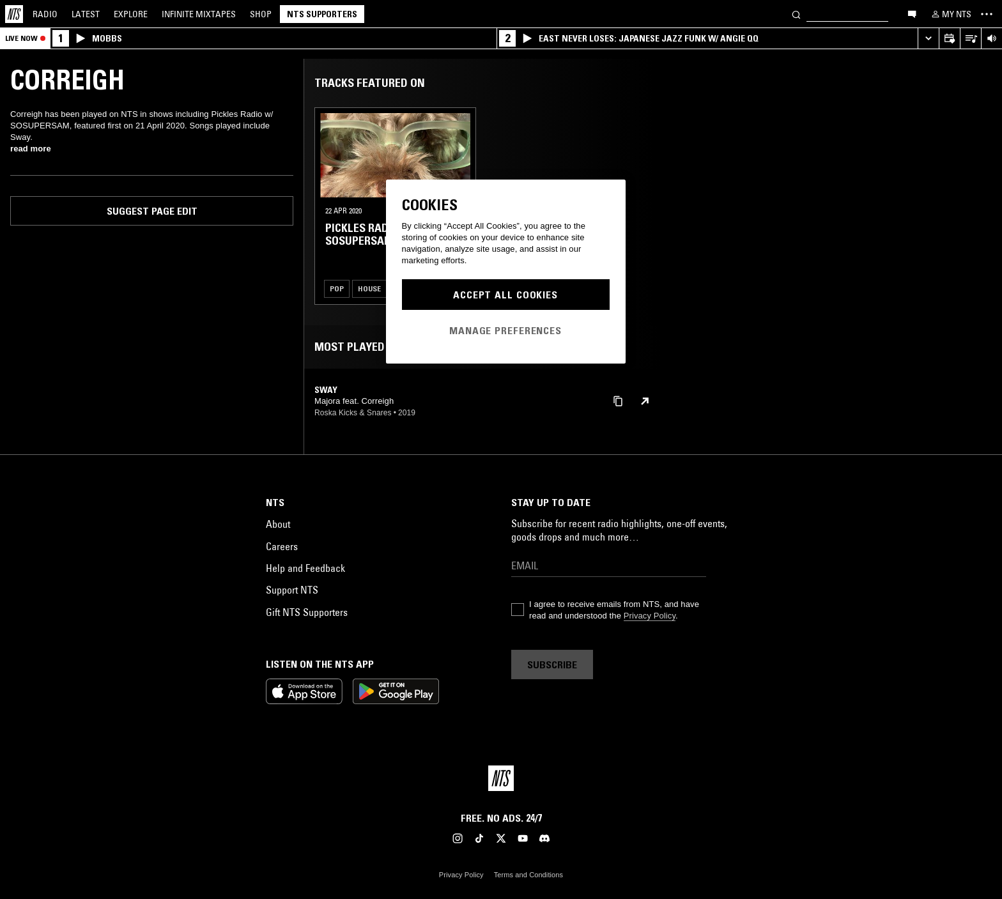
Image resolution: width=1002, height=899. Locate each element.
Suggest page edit (152, 210)
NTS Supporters (322, 14)
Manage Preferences (505, 330)
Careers (282, 546)
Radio (45, 14)
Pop (337, 288)
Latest (86, 14)
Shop (261, 14)
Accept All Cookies (505, 294)
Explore (131, 14)
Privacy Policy (649, 615)
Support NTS (292, 589)
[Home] (14, 14)
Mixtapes (199, 14)
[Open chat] (911, 13)
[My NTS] (950, 14)
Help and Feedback (305, 568)
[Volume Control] (991, 38)
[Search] (796, 14)
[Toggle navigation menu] (986, 14)
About (278, 524)
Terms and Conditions (528, 875)
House (369, 288)
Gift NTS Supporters (307, 612)
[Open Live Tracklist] (970, 38)
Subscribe (552, 664)
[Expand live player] (928, 38)
